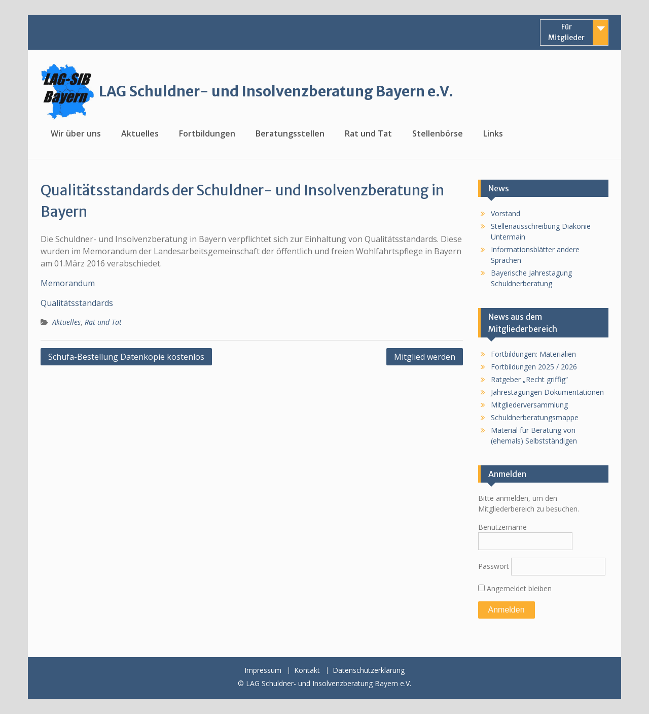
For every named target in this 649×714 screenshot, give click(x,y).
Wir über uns (76, 133)
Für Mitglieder (566, 32)
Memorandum (68, 283)
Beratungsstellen (290, 133)
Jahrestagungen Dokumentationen (547, 392)
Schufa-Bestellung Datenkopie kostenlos (126, 356)
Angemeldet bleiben (515, 588)
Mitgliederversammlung (529, 405)
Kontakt (307, 670)
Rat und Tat (368, 133)
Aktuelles (140, 133)
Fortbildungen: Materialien (533, 354)
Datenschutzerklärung (369, 670)
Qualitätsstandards (77, 303)
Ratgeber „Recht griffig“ (529, 379)
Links (493, 133)
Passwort (493, 566)
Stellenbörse (437, 133)
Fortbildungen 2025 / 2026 (534, 366)
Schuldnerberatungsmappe (535, 417)
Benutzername (502, 527)
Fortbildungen (207, 133)
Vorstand (505, 213)
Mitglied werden (424, 356)
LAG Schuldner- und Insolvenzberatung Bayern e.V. (276, 91)
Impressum (262, 670)
